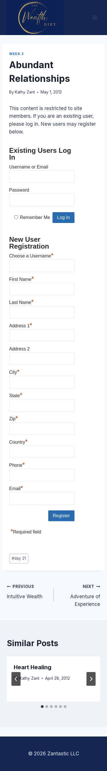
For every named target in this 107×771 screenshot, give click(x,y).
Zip (13, 418)
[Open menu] (95, 17)
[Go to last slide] (16, 679)
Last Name (21, 302)
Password (19, 190)
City (14, 371)
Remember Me (35, 217)
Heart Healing (32, 667)
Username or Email (28, 167)
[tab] (42, 706)
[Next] (91, 679)
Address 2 (19, 348)
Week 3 (16, 54)
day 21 (19, 558)
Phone (17, 464)
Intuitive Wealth (28, 591)
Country (18, 441)
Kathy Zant (25, 92)
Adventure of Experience (79, 595)
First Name (21, 278)
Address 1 (20, 325)
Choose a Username (31, 255)
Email (16, 488)
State (15, 395)
